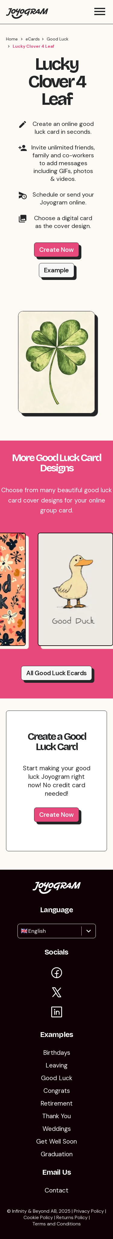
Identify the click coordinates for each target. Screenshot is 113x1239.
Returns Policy (72, 1217)
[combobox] (21, 931)
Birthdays (56, 1052)
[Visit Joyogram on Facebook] (56, 973)
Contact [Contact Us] (56, 1190)
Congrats (56, 1091)
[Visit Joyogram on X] (56, 993)
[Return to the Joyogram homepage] (27, 12)
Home (12, 39)
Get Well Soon (56, 1141)
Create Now (56, 250)
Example (56, 270)
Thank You (56, 1116)
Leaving (56, 1065)
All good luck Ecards (56, 673)
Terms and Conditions (56, 1224)
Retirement (56, 1103)
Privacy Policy (89, 1211)
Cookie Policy (38, 1217)
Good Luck (57, 39)
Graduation (57, 1154)
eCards (33, 39)
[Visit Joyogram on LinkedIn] (56, 1013)
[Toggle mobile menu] (100, 12)
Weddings (56, 1129)
